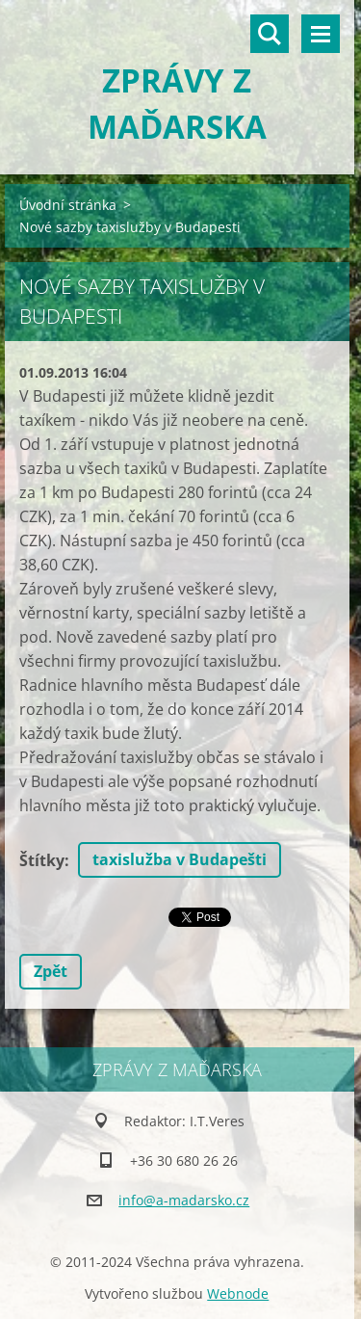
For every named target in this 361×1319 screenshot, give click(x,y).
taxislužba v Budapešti (179, 859)
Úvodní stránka (67, 205)
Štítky (41, 860)
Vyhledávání (269, 33)
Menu (320, 33)
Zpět (50, 971)
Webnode (238, 1293)
